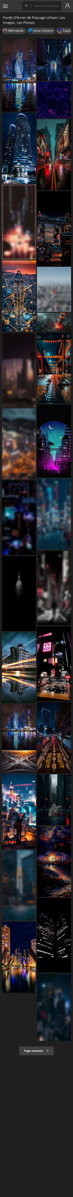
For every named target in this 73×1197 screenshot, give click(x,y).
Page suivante (36, 1051)
